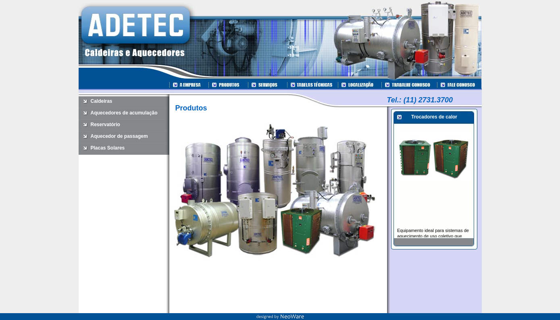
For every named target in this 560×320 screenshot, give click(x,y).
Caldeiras (101, 101)
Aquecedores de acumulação (124, 113)
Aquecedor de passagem (119, 136)
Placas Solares (108, 148)
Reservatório (105, 124)
